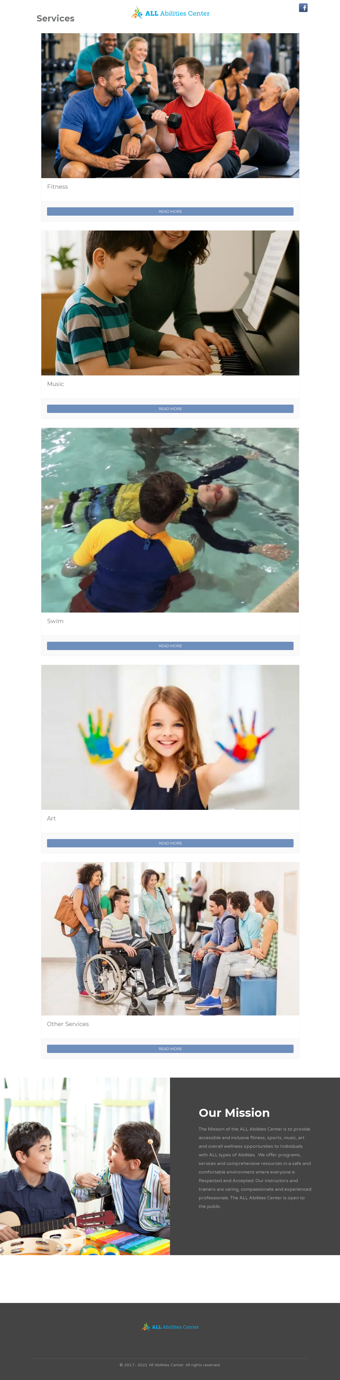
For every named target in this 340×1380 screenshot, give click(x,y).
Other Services (68, 1024)
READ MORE (170, 211)
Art (51, 818)
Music (55, 384)
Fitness (57, 186)
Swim (55, 621)
